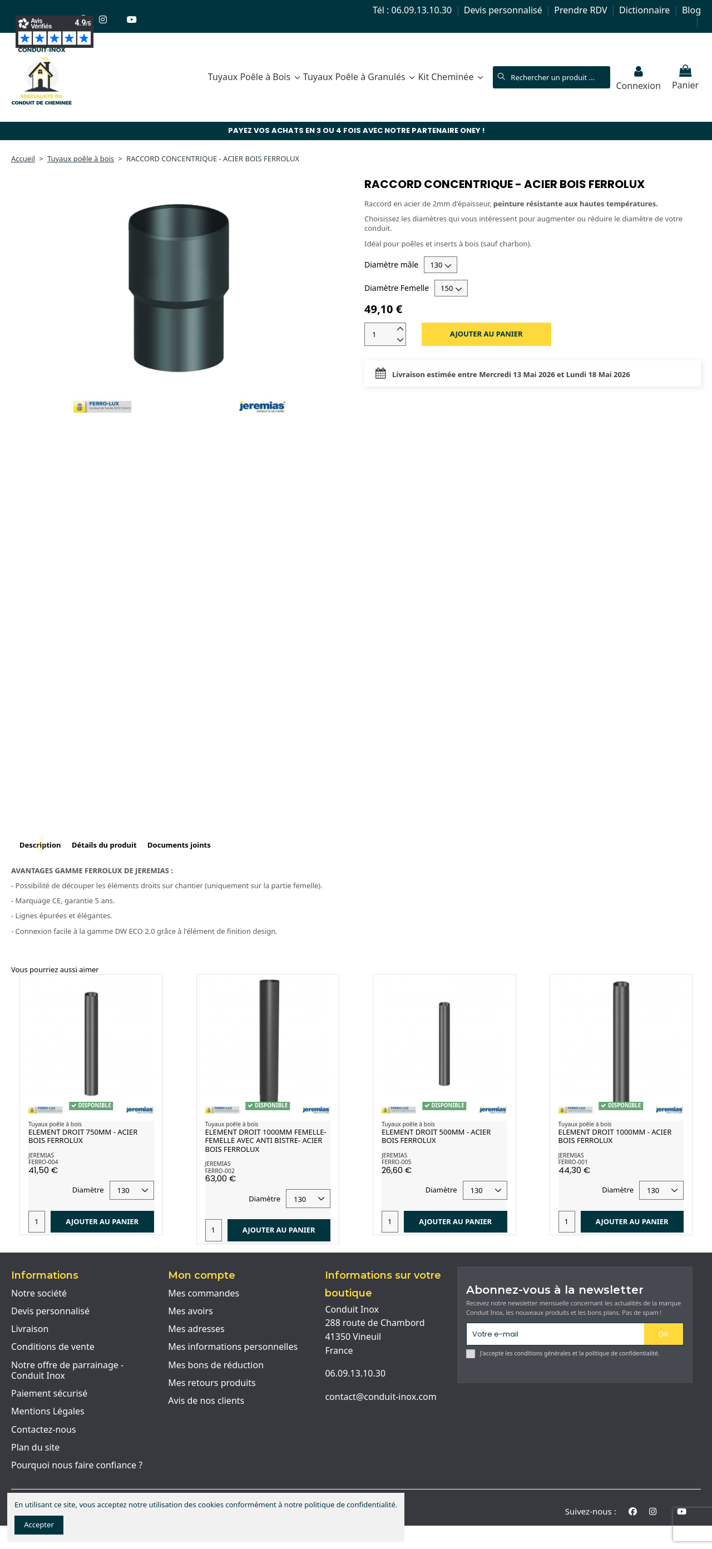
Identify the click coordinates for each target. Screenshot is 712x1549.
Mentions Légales (48, 1411)
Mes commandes (203, 1293)
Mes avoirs (190, 1311)
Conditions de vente (53, 1347)
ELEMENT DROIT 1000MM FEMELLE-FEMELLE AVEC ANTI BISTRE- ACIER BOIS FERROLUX (266, 1140)
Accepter (39, 1525)
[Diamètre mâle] (440, 264)
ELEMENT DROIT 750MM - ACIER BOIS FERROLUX (82, 1136)
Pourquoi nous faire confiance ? (76, 1465)
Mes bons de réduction (216, 1365)
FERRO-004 (43, 1162)
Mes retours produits (212, 1383)
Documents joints (179, 845)
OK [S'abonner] (664, 1334)
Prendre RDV (581, 10)
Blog (691, 10)
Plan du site (35, 1447)
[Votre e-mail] (555, 1334)
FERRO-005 (396, 1162)
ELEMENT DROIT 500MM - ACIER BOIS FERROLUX (436, 1136)
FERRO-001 (573, 1162)
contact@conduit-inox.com (380, 1396)
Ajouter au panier (486, 334)
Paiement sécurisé (49, 1393)
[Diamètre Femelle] (451, 288)
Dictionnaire (645, 10)
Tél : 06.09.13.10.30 (413, 10)
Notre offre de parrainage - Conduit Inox (67, 1371)
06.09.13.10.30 (355, 1373)
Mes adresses (196, 1329)
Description (40, 845)
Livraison (29, 1329)
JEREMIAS (41, 1155)
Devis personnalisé (504, 10)
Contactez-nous (43, 1430)
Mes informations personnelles (233, 1347)
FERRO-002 (220, 1171)
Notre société (39, 1293)
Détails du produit (104, 845)
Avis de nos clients (206, 1401)
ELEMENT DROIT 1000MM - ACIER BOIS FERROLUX (615, 1136)
